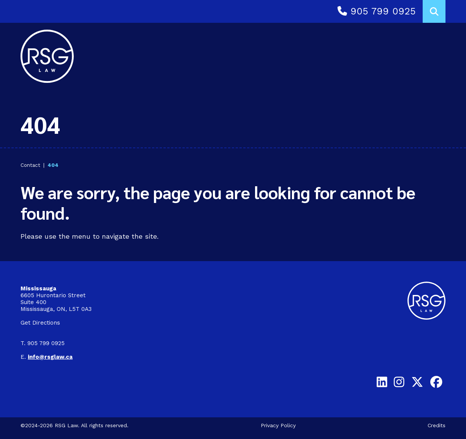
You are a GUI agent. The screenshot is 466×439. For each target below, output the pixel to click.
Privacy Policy (278, 425)
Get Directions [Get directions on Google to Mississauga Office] (40, 322)
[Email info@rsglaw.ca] (50, 356)
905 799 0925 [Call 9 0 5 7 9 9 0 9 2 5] (377, 11)
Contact (30, 165)
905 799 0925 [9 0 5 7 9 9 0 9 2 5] (46, 343)
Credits (436, 425)
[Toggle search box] (434, 11)
